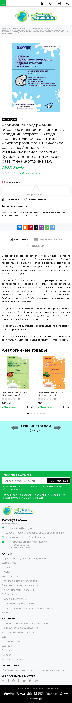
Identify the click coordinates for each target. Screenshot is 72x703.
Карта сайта (52, 688)
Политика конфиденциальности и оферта (26, 623)
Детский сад (9, 562)
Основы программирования (18, 589)
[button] (28, 413)
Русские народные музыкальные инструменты (29, 608)
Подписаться (58, 480)
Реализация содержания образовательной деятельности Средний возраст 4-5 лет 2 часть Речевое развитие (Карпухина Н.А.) (54, 394)
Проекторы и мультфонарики (18, 603)
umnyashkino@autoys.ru (20, 528)
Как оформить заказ (13, 659)
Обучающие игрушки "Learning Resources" (26, 558)
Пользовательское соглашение (20, 627)
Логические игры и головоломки (20, 580)
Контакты (7, 654)
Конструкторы (10, 576)
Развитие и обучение (14, 599)
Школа (6, 567)
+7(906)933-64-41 (15, 520)
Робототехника (11, 594)
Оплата (6, 650)
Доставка (7, 645)
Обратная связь (11, 641)
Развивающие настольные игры (20, 585)
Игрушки (7, 571)
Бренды (6, 612)
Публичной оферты (12, 489)
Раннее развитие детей (25, 215)
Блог (4, 636)
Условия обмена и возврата (18, 632)
